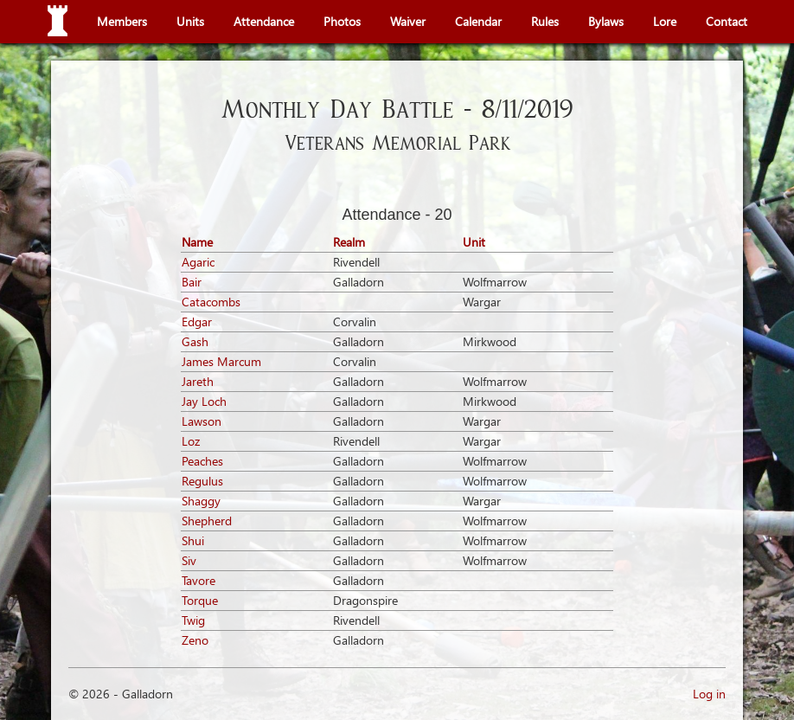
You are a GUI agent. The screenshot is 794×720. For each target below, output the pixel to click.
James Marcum (221, 361)
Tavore (198, 580)
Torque (200, 600)
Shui (193, 540)
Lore (664, 21)
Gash (195, 341)
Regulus (202, 480)
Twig (193, 620)
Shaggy (201, 500)
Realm (349, 242)
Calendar (478, 21)
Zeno (195, 640)
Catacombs (211, 301)
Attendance (264, 21)
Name (197, 242)
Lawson (201, 421)
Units (190, 21)
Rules (545, 21)
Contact (726, 21)
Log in (709, 693)
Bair (192, 281)
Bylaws (606, 21)
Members (122, 21)
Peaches (202, 461)
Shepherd (207, 520)
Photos (342, 21)
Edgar (197, 321)
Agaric (198, 262)
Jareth (198, 381)
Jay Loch (204, 401)
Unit (474, 242)
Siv (189, 560)
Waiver (408, 21)
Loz (191, 441)
